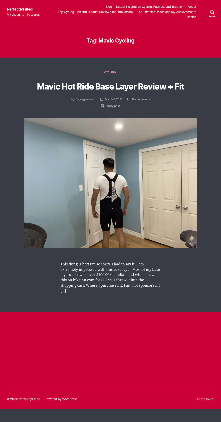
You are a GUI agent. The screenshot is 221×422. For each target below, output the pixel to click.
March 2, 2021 (113, 112)
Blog (109, 6)
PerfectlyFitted (21, 9)
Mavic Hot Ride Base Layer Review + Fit (110, 92)
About (192, 6)
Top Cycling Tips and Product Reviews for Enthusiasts (95, 12)
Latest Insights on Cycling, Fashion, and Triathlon (149, 6)
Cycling (110, 72)
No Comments (142, 112)
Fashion (191, 17)
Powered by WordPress (61, 412)
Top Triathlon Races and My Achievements (166, 12)
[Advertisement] (70, 347)
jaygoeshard (86, 112)
